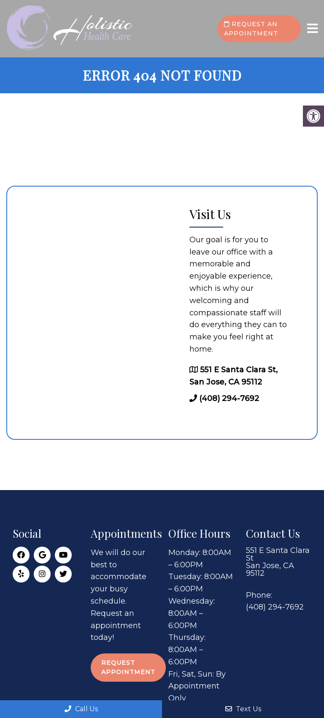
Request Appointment (128, 667)
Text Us (243, 709)
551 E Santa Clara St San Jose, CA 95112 (278, 562)
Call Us (81, 709)
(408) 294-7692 (229, 398)
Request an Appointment (251, 28)
